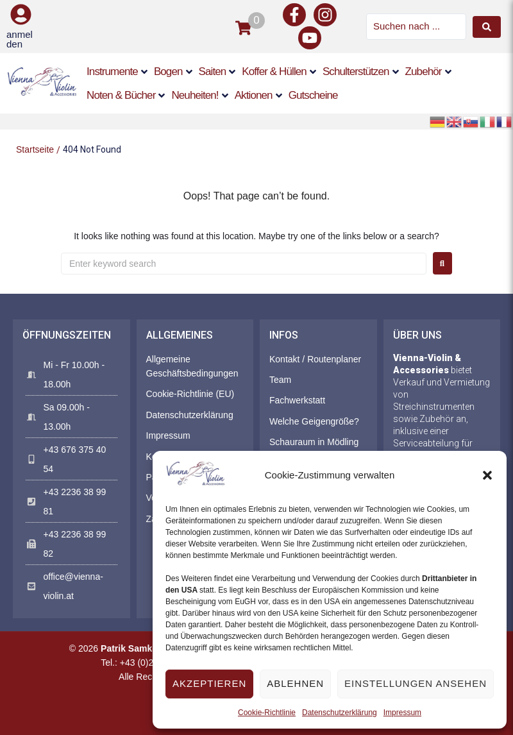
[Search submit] (487, 27)
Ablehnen (295, 683)
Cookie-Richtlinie (267, 712)
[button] (487, 475)
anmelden (19, 39)
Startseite (35, 149)
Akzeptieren (209, 683)
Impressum (402, 712)
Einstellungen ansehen (415, 683)
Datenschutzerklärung (339, 712)
